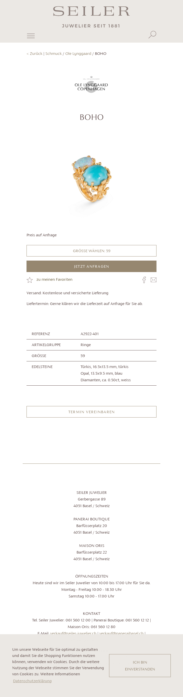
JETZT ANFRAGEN (91, 266)
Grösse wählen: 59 (91, 250)
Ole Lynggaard (78, 53)
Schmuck (53, 53)
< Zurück (34, 53)
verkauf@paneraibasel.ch (121, 633)
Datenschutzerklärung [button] (32, 681)
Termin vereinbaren (91, 411)
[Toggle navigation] (31, 38)
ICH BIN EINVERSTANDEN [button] (140, 665)
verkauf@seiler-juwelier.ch (73, 633)
